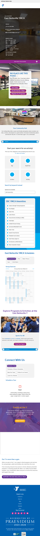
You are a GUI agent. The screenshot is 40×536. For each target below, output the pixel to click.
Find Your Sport (20, 344)
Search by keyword (10, 189)
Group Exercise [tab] (11, 258)
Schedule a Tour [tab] (12, 366)
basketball (7, 338)
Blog (20, 501)
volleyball (18, 338)
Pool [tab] (19, 258)
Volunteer (20, 506)
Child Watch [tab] (15, 262)
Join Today (15, 87)
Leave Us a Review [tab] (12, 375)
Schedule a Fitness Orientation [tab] (15, 369)
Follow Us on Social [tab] (23, 372)
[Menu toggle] (38, 5)
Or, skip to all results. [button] (20, 153)
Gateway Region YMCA (6, 1)
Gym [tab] (9, 262)
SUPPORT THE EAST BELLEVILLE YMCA (14, 477)
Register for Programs (18, 94)
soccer (12, 338)
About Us (20, 499)
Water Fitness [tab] (26, 258)
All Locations (8, 16)
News (20, 508)
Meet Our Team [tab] (11, 372)
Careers (20, 503)
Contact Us (20, 496)
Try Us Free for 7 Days (18, 90)
